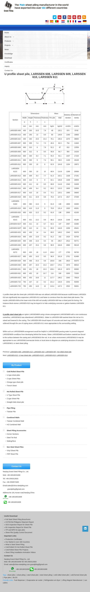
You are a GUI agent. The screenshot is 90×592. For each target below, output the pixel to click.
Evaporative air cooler (34, 580)
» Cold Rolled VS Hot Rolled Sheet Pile (18, 547)
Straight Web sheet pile (15, 402)
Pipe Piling (11, 408)
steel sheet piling (46, 575)
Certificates (9, 62)
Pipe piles (7, 577)
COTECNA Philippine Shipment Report (20, 522)
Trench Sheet (12, 386)
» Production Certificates (13, 539)
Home (6, 33)
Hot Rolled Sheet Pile (15, 392)
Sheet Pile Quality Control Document (19, 532)
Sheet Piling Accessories (16, 430)
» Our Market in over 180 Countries (17, 542)
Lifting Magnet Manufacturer (72, 580)
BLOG (15, 577)
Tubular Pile (11, 412)
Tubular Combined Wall (15, 421)
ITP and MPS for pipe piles (15, 530)
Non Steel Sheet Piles (15, 447)
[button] (5, 372)
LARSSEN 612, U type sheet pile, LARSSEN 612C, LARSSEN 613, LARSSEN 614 (37, 355)
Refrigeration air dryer (52, 580)
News (7, 49)
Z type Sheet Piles (13, 379)
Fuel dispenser (19, 580)
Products (9, 41)
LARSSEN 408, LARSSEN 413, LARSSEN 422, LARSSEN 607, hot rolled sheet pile (40, 352)
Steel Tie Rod (12, 437)
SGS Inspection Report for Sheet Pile (19, 525)
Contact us (9, 70)
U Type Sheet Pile (13, 395)
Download (8, 58)
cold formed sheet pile (79, 575)
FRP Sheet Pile (12, 454)
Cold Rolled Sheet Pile (15, 372)
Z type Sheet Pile (13, 399)
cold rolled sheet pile (61, 575)
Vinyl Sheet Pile (12, 450)
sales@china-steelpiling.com (17, 486)
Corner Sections (13, 434)
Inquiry (7, 66)
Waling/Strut (11, 441)
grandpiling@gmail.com (16, 489)
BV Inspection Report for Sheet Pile (18, 527)
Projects (9, 45)
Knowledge (9, 54)
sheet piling (21, 575)
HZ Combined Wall (14, 424)
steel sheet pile (32, 575)
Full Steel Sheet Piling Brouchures (18, 519)
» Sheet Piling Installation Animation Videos (20, 552)
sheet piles (11, 575)
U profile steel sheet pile (12, 314)
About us (9, 37)
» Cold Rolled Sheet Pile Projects (16, 550)
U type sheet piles (13, 375)
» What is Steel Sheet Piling (14, 544)
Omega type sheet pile (15, 382)
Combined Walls (13, 417)
